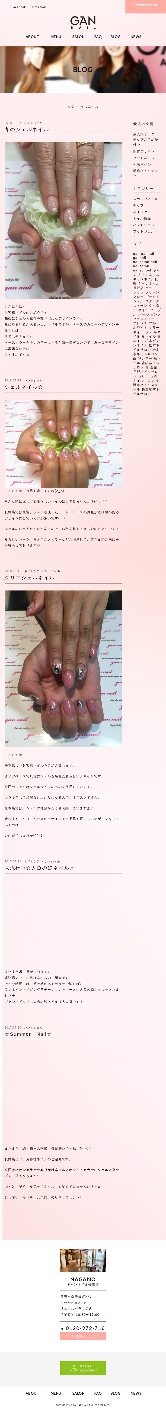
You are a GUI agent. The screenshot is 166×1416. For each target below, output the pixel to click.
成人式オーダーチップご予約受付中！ (145, 139)
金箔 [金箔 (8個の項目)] (153, 367)
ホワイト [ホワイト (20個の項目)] (140, 327)
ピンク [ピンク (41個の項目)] (155, 314)
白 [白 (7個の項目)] (135, 358)
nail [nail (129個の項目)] (154, 262)
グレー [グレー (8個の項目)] (138, 297)
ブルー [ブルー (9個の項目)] (154, 323)
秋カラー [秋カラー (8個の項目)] (145, 358)
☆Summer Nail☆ (28, 1034)
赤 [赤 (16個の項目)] (147, 367)
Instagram (39, 7)
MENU (56, 37)
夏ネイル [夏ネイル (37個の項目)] (149, 336)
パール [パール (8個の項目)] (143, 314)
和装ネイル (142, 164)
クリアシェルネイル (30, 577)
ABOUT (32, 37)
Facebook (19, 7)
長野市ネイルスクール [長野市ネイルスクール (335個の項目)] (146, 385)
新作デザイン (144, 151)
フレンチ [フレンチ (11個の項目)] (140, 323)
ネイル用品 (142, 218)
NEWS (136, 37)
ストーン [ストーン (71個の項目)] (140, 305)
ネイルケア (32, 571)
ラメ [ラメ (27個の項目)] (149, 332)
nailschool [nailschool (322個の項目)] (142, 270)
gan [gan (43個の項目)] (136, 253)
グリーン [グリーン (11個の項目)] (152, 292)
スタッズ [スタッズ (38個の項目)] (152, 301)
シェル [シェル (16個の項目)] (138, 301)
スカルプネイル (145, 199)
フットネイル (144, 158)
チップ (138, 205)
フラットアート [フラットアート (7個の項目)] (145, 319)
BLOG (116, 37)
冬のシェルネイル (27, 129)
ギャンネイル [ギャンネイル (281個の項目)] (149, 275)
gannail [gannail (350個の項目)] (147, 253)
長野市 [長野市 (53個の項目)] (143, 376)
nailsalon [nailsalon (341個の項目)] (141, 266)
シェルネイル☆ (24, 387)
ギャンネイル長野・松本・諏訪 (83, 22)
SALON (78, 37)
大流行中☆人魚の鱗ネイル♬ (39, 868)
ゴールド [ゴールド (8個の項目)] (152, 297)
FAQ (98, 37)
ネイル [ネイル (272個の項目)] (143, 310)
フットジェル (144, 231)
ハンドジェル (33, 123)
